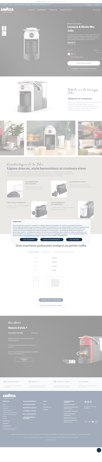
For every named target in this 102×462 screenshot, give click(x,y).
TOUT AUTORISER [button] (28, 239)
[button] (99, 450)
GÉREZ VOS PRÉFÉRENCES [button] (52, 239)
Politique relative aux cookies (32, 235)
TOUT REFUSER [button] (74, 239)
